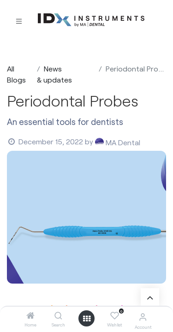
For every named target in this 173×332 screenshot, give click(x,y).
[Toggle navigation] (19, 20)
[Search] (58, 315)
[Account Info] (142, 316)
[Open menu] (86, 318)
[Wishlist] (115, 315)
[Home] (30, 315)
